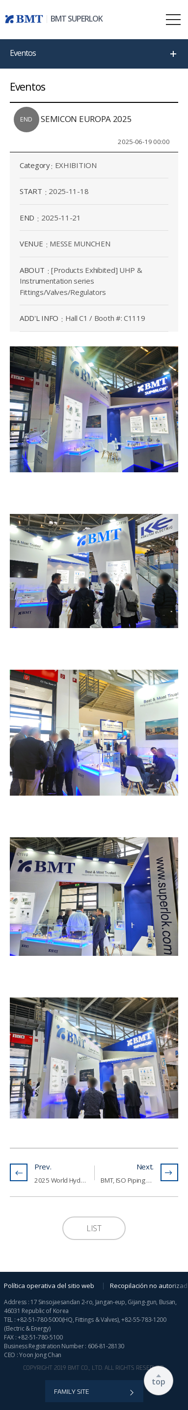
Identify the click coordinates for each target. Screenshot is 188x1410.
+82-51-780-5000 (39, 1319)
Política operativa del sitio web (49, 1285)
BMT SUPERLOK (77, 19)
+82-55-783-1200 (143, 1319)
